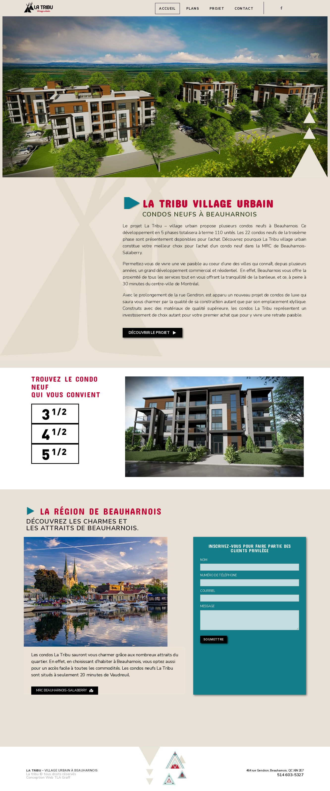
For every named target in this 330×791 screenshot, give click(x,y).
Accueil (167, 8)
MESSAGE (207, 606)
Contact (244, 8)
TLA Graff (62, 777)
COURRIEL (207, 591)
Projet (217, 8)
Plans (192, 8)
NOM (203, 560)
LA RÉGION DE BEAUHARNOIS (106, 511)
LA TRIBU (215, 203)
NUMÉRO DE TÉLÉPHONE (218, 575)
